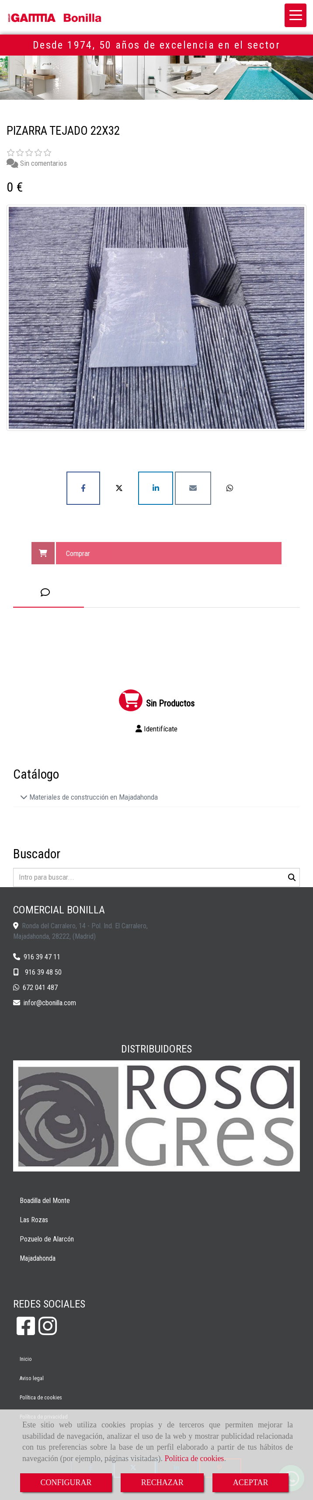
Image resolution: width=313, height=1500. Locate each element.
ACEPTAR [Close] (250, 1482)
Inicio (26, 1359)
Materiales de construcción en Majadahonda (93, 797)
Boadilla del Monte (45, 1200)
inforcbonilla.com (50, 1003)
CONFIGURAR (66, 1482)
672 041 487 (40, 987)
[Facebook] (26, 1331)
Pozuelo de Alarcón (47, 1239)
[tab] (48, 592)
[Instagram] (47, 1331)
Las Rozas (34, 1220)
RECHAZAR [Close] (162, 1482)
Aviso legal (32, 1378)
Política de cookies (194, 1458)
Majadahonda (38, 1258)
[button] (156, 728)
